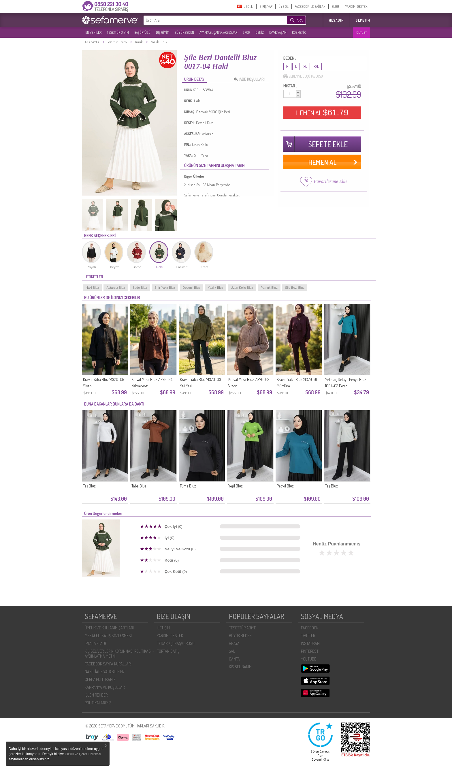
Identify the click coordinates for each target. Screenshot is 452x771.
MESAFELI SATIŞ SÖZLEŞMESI (108, 635)
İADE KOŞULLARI (250, 79)
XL (305, 66)
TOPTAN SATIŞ (168, 651)
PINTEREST (310, 651)
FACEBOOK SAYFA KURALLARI (108, 663)
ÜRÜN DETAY (194, 79)
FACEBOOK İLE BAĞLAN (310, 6)
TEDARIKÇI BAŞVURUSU (176, 643)
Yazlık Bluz (215, 287)
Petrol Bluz (285, 485)
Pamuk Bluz (269, 287)
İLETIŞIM (163, 627)
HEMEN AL (322, 112)
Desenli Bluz (191, 287)
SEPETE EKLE (328, 144)
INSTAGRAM (310, 643)
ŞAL (232, 651)
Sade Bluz (140, 287)
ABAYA (234, 643)
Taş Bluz (89, 485)
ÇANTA (234, 658)
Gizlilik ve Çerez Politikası (83, 754)
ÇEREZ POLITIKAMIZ (100, 679)
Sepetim (363, 20)
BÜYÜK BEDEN (184, 32)
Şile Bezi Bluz (294, 287)
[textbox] (206, 20)
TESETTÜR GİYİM (118, 32)
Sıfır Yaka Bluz (165, 287)
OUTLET (361, 32)
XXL (316, 66)
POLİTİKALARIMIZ (98, 702)
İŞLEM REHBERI (96, 695)
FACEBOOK (309, 627)
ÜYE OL (283, 6)
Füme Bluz (188, 485)
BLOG (335, 6)
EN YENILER (93, 32)
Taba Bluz (138, 485)
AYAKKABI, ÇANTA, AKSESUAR (218, 32)
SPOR (246, 32)
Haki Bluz (92, 287)
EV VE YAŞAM (278, 32)
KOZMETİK (299, 32)
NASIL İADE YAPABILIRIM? (104, 671)
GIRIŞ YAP (265, 6)
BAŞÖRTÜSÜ (142, 32)
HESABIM (336, 20)
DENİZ (259, 32)
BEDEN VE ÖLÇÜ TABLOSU (303, 76)
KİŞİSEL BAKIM (240, 666)
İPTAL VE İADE (96, 643)
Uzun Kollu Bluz (242, 287)
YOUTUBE (308, 658)
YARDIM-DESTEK (356, 6)
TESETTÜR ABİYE (242, 627)
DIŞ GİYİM (162, 32)
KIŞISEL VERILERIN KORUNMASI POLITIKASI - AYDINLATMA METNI (119, 654)
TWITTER (308, 635)
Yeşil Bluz (235, 485)
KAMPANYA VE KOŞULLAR (105, 687)
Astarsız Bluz (115, 287)
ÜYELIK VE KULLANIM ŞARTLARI (109, 627)
